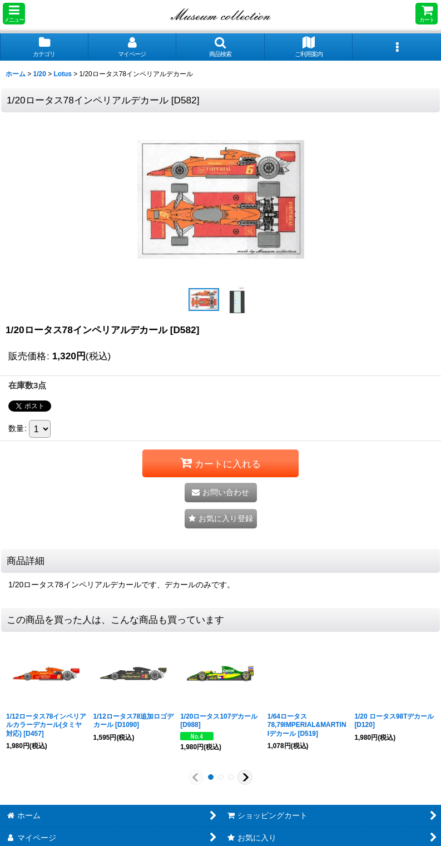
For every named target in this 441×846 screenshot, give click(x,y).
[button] (14, 13)
